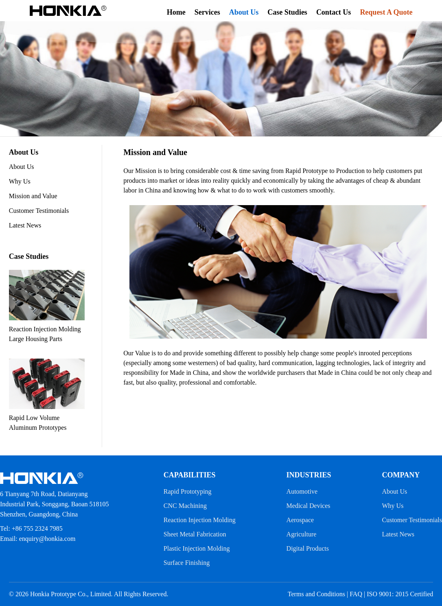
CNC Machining (185, 505)
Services (207, 12)
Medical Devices (308, 505)
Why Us (20, 181)
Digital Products (308, 548)
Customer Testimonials (39, 210)
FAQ (356, 594)
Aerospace (300, 519)
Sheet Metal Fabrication (195, 534)
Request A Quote (386, 12)
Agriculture (302, 534)
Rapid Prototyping (188, 491)
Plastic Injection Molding (197, 548)
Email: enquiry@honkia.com (37, 538)
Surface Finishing (187, 562)
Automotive (302, 491)
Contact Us (333, 12)
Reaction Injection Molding (200, 519)
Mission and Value (33, 196)
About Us (244, 12)
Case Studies (287, 12)
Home (176, 12)
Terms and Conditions (316, 594)
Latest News (25, 225)
